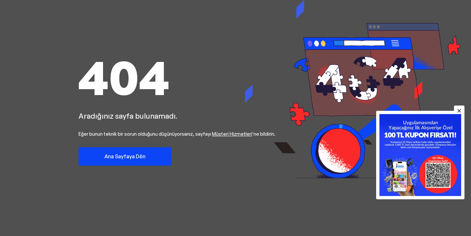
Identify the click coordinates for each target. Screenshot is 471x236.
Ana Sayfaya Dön (125, 156)
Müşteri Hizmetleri (232, 134)
